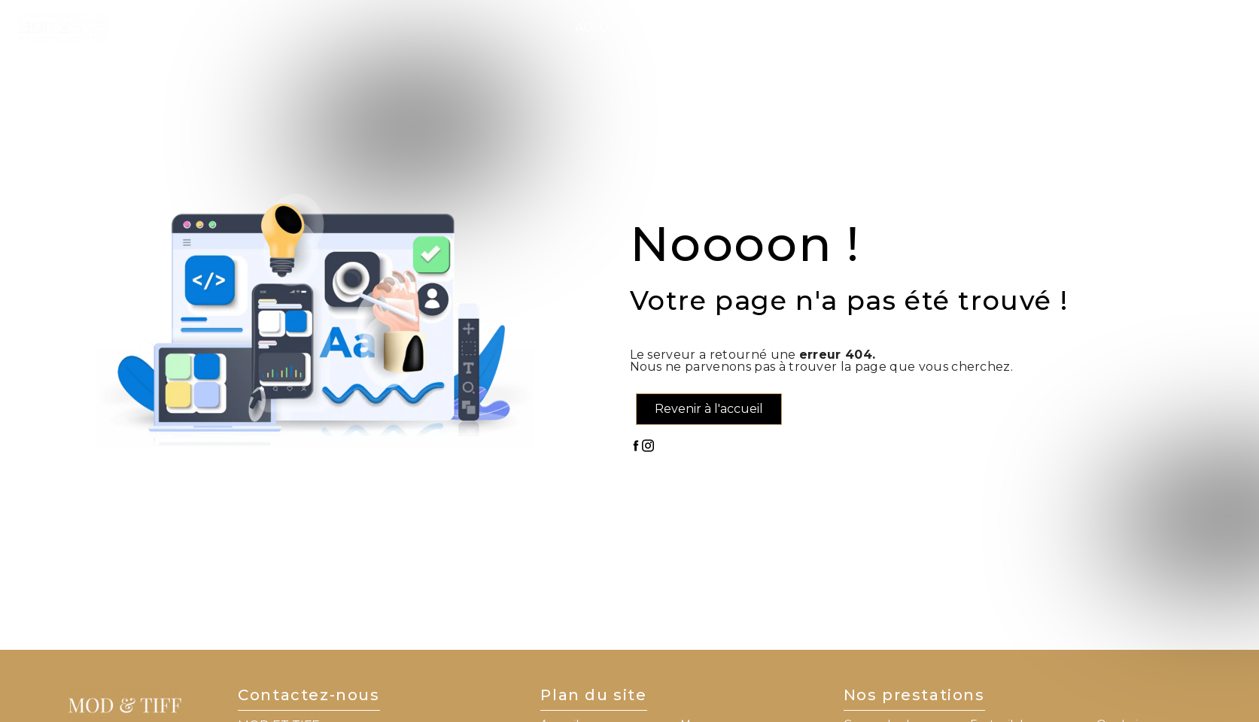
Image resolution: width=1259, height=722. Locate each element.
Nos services (777, 27)
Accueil (601, 27)
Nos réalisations (915, 27)
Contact (1023, 27)
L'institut (679, 27)
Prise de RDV (1171, 27)
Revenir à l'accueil (709, 409)
